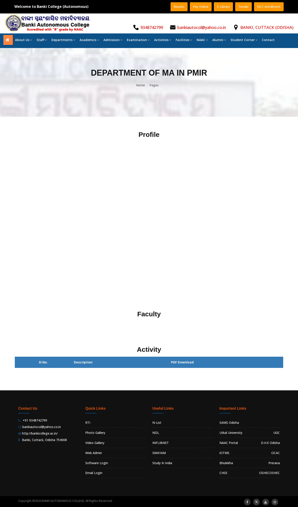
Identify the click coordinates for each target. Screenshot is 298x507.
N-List (156, 422)
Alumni (219, 40)
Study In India (162, 463)
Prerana (274, 463)
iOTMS (224, 453)
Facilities (184, 40)
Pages (154, 85)
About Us (23, 40)
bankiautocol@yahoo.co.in (201, 27)
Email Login (93, 473)
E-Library (223, 6)
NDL (155, 433)
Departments (63, 40)
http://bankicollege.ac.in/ (40, 433)
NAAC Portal (228, 443)
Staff (42, 40)
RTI (87, 422)
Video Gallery (94, 443)
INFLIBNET (160, 443)
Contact (268, 40)
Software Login (96, 463)
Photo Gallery (95, 433)
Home (140, 85)
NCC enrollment (268, 6)
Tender (243, 6)
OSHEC (275, 473)
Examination (138, 40)
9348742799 (151, 27)
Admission (112, 40)
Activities (162, 40)
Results (179, 6)
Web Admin (93, 453)
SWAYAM (159, 453)
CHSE (223, 473)
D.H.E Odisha (270, 443)
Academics (89, 40)
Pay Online (200, 6)
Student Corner (243, 40)
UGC (276, 433)
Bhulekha (226, 463)
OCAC (275, 453)
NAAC (202, 40)
